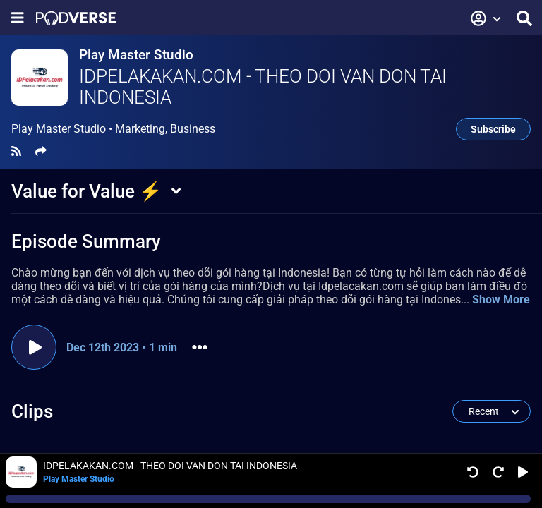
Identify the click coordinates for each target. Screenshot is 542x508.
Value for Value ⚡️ (86, 191)
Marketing (140, 128)
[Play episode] (33, 347)
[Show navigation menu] (17, 18)
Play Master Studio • (113, 129)
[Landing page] (76, 18)
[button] (486, 18)
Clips (32, 411)
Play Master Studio (136, 55)
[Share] (41, 151)
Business (192, 128)
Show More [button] (501, 299)
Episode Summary (86, 241)
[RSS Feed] (16, 151)
